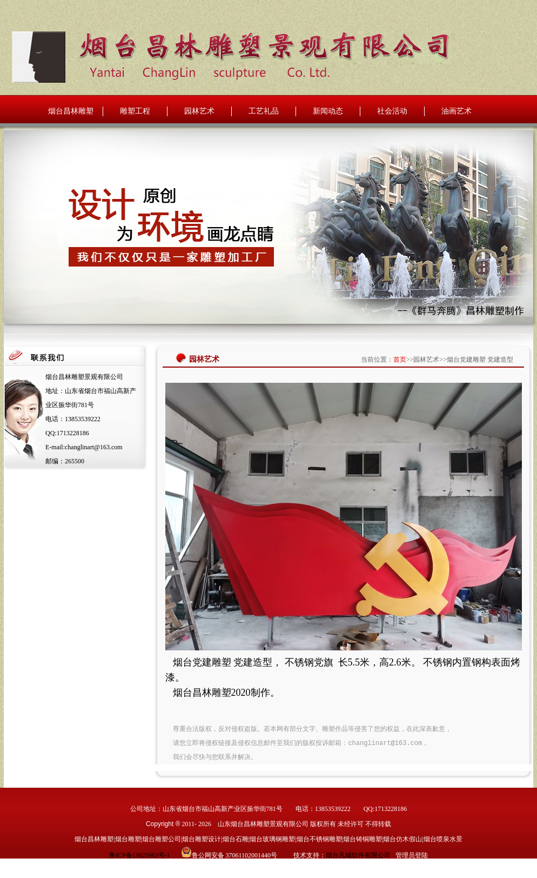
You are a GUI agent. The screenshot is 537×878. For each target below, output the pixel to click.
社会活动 (392, 111)
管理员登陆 (411, 855)
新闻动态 (328, 111)
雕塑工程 (135, 111)
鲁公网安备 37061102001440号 (235, 855)
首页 (399, 359)
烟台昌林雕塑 (70, 111)
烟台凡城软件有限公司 (358, 855)
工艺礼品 (264, 111)
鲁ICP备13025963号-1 (139, 855)
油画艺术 (456, 111)
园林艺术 (199, 111)
